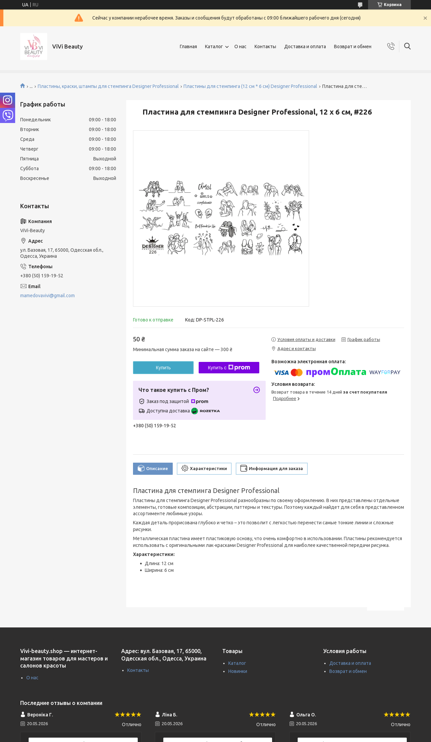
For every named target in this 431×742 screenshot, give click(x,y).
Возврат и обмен (352, 46)
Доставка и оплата (305, 46)
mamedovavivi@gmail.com (47, 295)
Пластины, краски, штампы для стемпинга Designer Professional (108, 86)
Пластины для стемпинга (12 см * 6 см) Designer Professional (250, 86)
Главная (188, 46)
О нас (240, 46)
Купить (163, 367)
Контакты (265, 46)
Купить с (229, 368)
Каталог (214, 46)
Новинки (237, 671)
